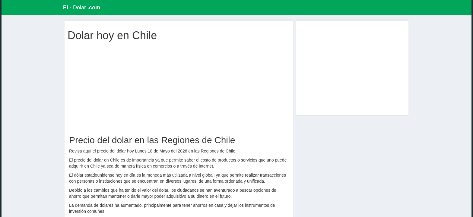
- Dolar (81, 8)
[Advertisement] (180, 87)
